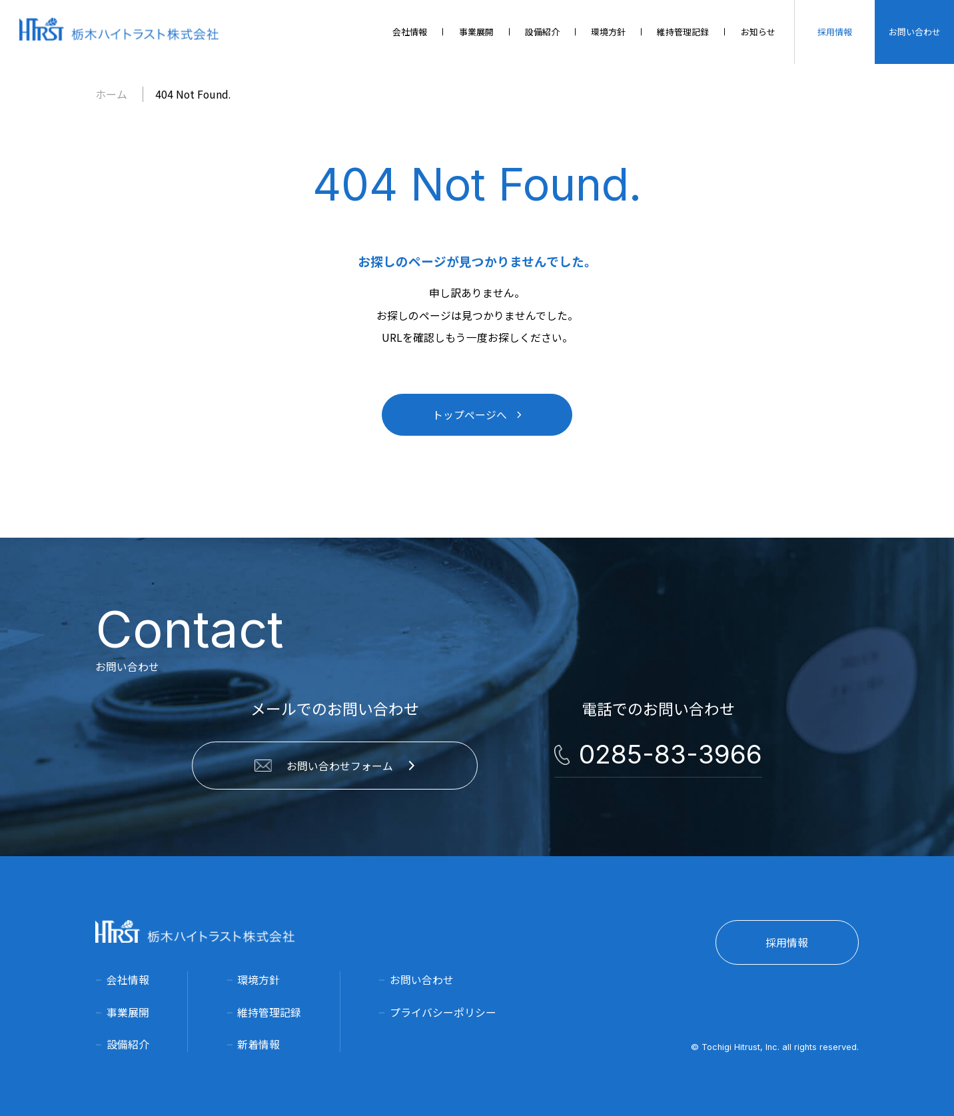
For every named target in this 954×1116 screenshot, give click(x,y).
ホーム (111, 94)
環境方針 (258, 979)
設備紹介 (128, 1044)
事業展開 (128, 1012)
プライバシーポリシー (443, 1012)
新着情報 (258, 1044)
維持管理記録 (269, 1012)
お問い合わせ (422, 979)
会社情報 (128, 979)
